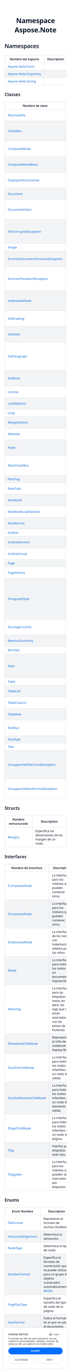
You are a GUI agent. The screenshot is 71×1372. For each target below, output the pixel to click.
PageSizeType (17, 1304)
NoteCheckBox (18, 465)
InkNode (14, 334)
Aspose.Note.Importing (24, 74)
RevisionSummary (20, 641)
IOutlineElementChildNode (27, 1098)
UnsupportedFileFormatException (32, 765)
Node (12, 448)
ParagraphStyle (19, 599)
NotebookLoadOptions (24, 512)
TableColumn (17, 703)
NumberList (16, 523)
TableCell (14, 691)
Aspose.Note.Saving (22, 81)
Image (12, 247)
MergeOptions (18, 422)
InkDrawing (16, 318)
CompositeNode (19, 149)
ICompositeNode (20, 886)
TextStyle (14, 739)
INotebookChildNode (23, 1044)
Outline (13, 533)
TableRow (14, 714)
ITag (11, 1150)
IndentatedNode (19, 301)
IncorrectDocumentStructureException (35, 259)
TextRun (13, 728)
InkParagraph (17, 356)
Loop (11, 413)
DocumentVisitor (20, 210)
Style (11, 666)
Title (11, 747)
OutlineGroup (17, 554)
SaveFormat (16, 1322)
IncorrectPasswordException (28, 279)
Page (11, 563)
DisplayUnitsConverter (24, 180)
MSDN (48, 1291)
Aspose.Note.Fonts (21, 66)
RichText (14, 650)
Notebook (15, 500)
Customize (21, 1360)
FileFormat (15, 1223)
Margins (13, 837)
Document (15, 194)
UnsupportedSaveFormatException (32, 789)
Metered (14, 434)
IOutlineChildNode (21, 1068)
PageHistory (16, 573)
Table (11, 682)
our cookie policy (44, 1344)
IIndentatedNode (20, 942)
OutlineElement (19, 542)
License (13, 392)
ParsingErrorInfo (19, 627)
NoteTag (14, 479)
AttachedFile (16, 115)
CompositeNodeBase (23, 164)
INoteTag (14, 1009)
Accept (35, 1351)
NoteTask (14, 488)
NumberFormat (19, 1274)
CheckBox (15, 131)
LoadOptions (17, 403)
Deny (49, 1360)
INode (12, 970)
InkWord (14, 378)
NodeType (15, 1248)
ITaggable (15, 1174)
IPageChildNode (19, 1128)
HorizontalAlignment (22, 1236)
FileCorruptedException (24, 231)
